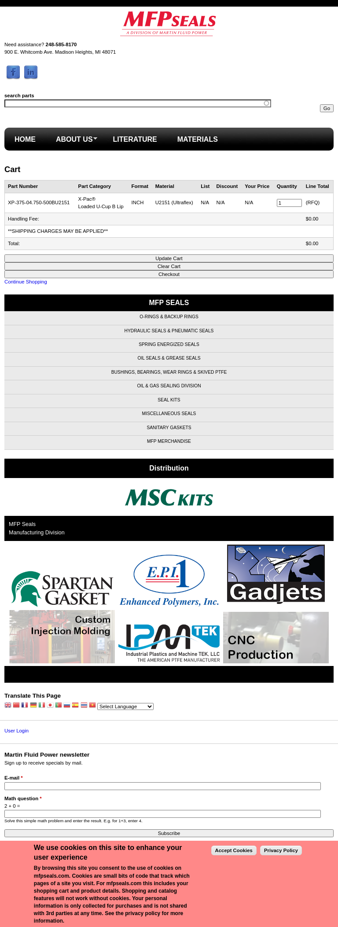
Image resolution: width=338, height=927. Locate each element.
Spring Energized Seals (169, 344)
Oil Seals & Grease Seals (169, 358)
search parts (19, 95)
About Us (71, 142)
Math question (23, 798)
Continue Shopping (25, 281)
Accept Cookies (234, 850)
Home (25, 139)
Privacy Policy (281, 850)
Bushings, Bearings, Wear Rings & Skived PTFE (169, 372)
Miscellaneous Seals (169, 413)
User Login (16, 730)
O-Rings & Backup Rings (169, 316)
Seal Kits (169, 399)
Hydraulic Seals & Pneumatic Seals (169, 330)
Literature (135, 139)
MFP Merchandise (169, 441)
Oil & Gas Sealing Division (169, 385)
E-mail (13, 777)
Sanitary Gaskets (169, 427)
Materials (197, 139)
